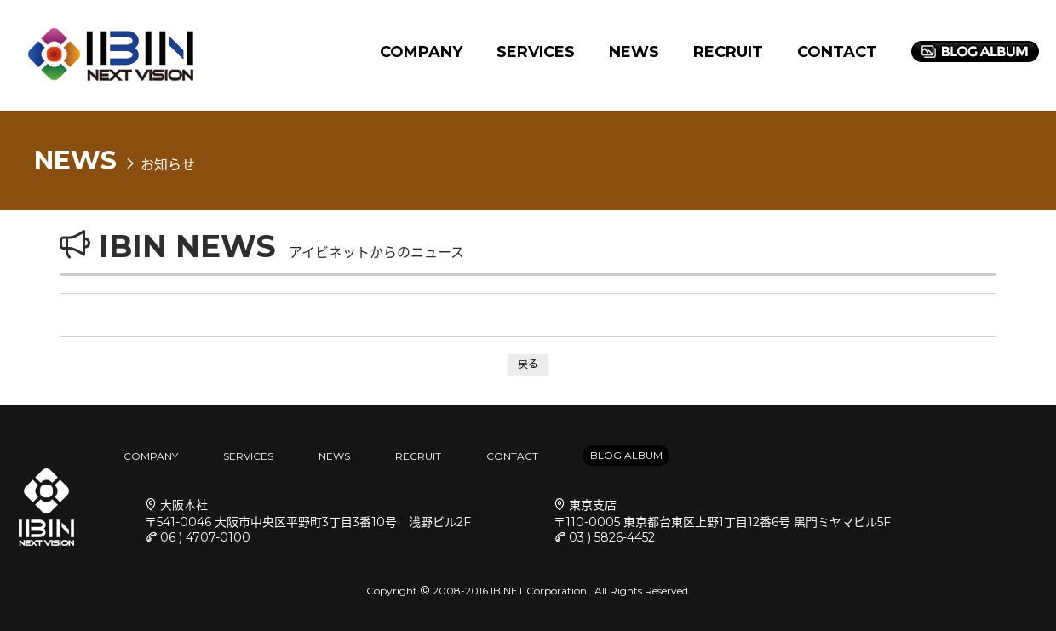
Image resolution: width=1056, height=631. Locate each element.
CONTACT (837, 52)
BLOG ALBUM (626, 455)
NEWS (634, 52)
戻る (528, 364)
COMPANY (421, 52)
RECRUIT (728, 52)
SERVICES (535, 52)
